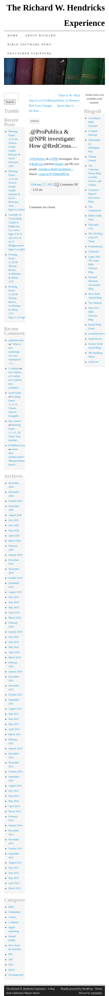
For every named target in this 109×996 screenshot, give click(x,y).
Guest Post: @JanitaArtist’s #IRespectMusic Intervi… (16, 457)
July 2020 (13, 520)
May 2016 (13, 647)
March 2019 (14, 617)
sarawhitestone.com (98, 333)
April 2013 (13, 883)
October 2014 (15, 771)
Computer (13, 922)
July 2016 (13, 636)
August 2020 (15, 515)
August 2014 (15, 785)
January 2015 (15, 748)
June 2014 (13, 795)
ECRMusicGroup (17, 445)
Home (12, 35)
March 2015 (14, 734)
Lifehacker (93, 251)
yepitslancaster (16, 340)
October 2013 (15, 848)
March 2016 (14, 657)
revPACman (14, 392)
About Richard (40, 35)
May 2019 (13, 607)
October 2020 (15, 500)
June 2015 (13, 719)
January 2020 (15, 554)
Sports (11, 969)
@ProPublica (38, 159)
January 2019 (15, 631)
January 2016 (15, 671)
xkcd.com (93, 361)
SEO (10, 964)
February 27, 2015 (42, 184)
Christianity (14, 912)
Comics (12, 917)
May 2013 (13, 878)
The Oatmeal (95, 302)
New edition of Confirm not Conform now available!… (15, 380)
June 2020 (13, 525)
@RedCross (36, 164)
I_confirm (13, 368)
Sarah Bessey (95, 338)
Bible (11, 906)
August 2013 (15, 862)
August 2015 (15, 708)
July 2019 (13, 597)
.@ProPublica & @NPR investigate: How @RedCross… (53, 138)
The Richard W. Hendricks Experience (26, 988)
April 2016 (13, 652)
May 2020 (13, 530)
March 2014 (14, 811)
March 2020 (14, 540)
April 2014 (13, 806)
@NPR (54, 159)
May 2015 (13, 724)
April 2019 (13, 612)
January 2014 (15, 825)
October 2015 (15, 694)
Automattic (96, 993)
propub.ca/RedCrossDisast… (56, 169)
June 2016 (13, 642)
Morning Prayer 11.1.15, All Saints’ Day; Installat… (14, 432)
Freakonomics (95, 246)
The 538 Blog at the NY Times (95, 237)
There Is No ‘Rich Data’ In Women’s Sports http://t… (68, 100)
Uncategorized (15, 974)
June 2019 (13, 602)
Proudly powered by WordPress (76, 988)
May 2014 (13, 801)
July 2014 (13, 790)
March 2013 (14, 888)
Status (34, 121)
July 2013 (13, 867)
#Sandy (58, 164)
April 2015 (13, 729)
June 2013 (13, 872)
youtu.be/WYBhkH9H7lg (53, 174)
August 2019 (15, 592)
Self (10, 959)
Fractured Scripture (29, 53)
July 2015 (13, 713)
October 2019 (15, 577)
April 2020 (13, 535)
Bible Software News (29, 44)
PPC (10, 954)
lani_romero (14, 421)
